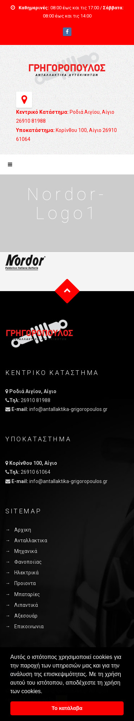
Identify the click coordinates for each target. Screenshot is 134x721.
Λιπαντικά (26, 605)
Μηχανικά (25, 551)
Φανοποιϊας (28, 562)
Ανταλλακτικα (30, 540)
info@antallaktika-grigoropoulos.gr (68, 409)
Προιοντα (25, 583)
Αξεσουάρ (26, 616)
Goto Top (67, 291)
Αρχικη (22, 530)
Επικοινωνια (29, 626)
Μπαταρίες (27, 594)
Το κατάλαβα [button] (66, 708)
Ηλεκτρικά (26, 572)
